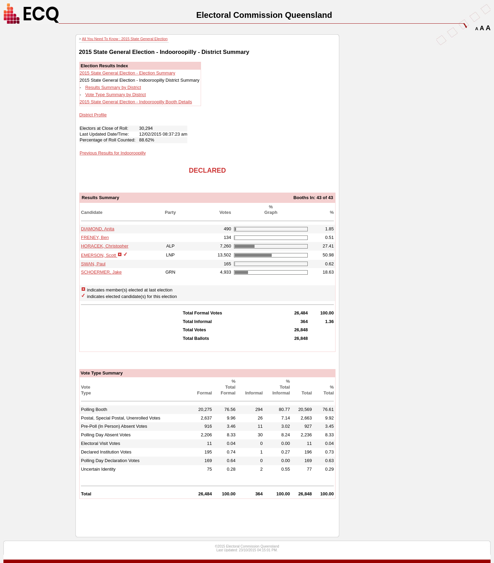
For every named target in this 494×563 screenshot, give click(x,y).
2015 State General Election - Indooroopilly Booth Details (136, 101)
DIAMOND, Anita (97, 228)
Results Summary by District (113, 87)
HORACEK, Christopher (104, 246)
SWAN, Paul (93, 263)
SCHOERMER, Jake (101, 272)
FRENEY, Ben (95, 237)
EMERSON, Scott (99, 255)
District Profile (93, 114)
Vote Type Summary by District (115, 94)
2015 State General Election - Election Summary (127, 73)
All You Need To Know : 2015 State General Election (125, 39)
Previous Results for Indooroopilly (113, 153)
